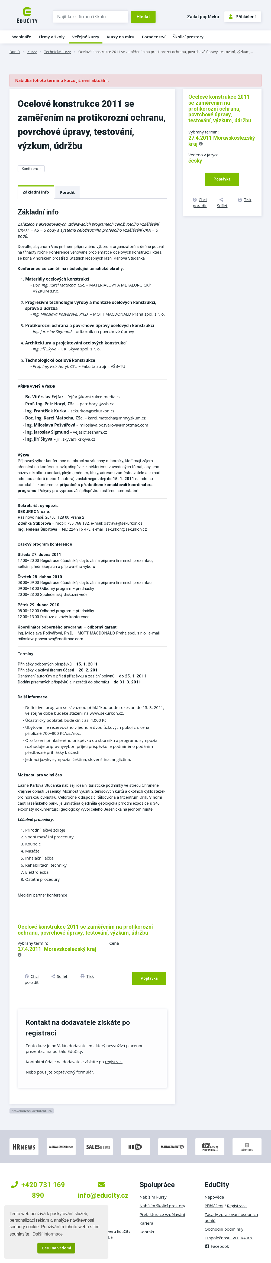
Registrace (237, 1205)
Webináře (21, 36)
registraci (113, 1061)
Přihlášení (242, 16)
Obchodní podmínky (224, 1229)
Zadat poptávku (203, 16)
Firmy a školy (51, 36)
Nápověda (214, 1197)
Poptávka (149, 978)
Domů (14, 51)
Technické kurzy (57, 51)
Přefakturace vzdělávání (162, 1214)
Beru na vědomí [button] (56, 1248)
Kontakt (147, 1231)
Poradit (67, 192)
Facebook (217, 1246)
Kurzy (32, 51)
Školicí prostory (188, 36)
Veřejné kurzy (85, 36)
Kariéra (146, 1223)
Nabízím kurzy (153, 1197)
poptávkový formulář (73, 1072)
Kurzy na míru (120, 36)
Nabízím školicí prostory (162, 1205)
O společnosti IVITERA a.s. (229, 1237)
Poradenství (154, 36)
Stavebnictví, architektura (31, 1111)
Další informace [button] (48, 1234)
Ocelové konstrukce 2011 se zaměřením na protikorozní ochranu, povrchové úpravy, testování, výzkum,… (165, 51)
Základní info (36, 192)
